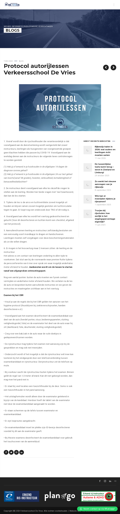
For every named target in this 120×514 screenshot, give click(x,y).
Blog (21, 61)
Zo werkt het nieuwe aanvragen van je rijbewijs (105, 184)
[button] (97, 508)
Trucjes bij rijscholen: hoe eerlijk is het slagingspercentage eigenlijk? (105, 216)
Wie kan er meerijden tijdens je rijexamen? (105, 199)
